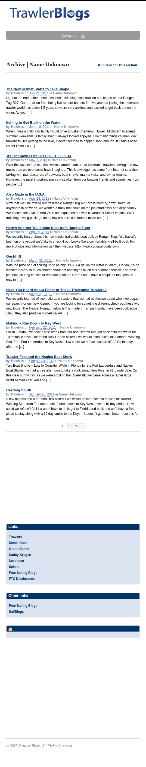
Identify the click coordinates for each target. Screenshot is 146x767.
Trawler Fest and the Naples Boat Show (39, 357)
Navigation (69, 35)
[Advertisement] (69, 50)
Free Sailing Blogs (23, 573)
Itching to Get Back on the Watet (33, 122)
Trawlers (17, 93)
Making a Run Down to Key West (33, 323)
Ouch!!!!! (13, 256)
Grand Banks (19, 549)
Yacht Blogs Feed (29, 628)
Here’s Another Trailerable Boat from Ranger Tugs (48, 228)
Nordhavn (16, 561)
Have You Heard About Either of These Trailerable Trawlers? (56, 290)
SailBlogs (16, 612)
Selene (14, 567)
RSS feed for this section (117, 65)
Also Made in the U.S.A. (26, 194)
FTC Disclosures (22, 579)
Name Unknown (65, 93)
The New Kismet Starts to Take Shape (37, 89)
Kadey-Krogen (20, 555)
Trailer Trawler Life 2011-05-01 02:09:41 (39, 156)
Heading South (18, 390)
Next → (79, 426)
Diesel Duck (18, 543)
